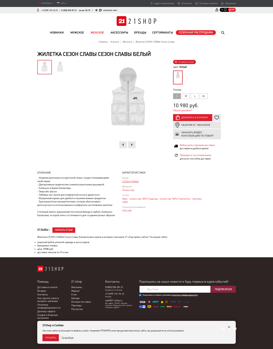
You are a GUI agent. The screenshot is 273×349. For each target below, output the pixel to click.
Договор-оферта (46, 311)
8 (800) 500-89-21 (69, 10)
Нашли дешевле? (182, 110)
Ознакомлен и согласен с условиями (170, 295)
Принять (50, 337)
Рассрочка (77, 309)
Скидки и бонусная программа (47, 316)
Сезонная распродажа (196, 32)
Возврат (41, 290)
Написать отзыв (64, 230)
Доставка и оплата (47, 287)
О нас (74, 294)
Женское (97, 32)
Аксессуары (119, 32)
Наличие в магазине (195, 125)
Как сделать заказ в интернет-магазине (48, 299)
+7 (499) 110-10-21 (49, 10)
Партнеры (76, 305)
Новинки (57, 32)
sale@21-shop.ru (113, 300)
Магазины (76, 287)
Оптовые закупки (208, 3)
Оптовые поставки (81, 301)
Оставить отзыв (186, 62)
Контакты (186, 3)
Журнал (75, 290)
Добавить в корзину (194, 117)
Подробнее (67, 337)
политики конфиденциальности (185, 295)
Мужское (77, 32)
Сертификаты (162, 32)
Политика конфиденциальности (48, 306)
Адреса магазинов (164, 3)
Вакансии (230, 3)
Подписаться (223, 289)
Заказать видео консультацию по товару (197, 134)
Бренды (140, 32)
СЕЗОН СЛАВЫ (130, 181)
